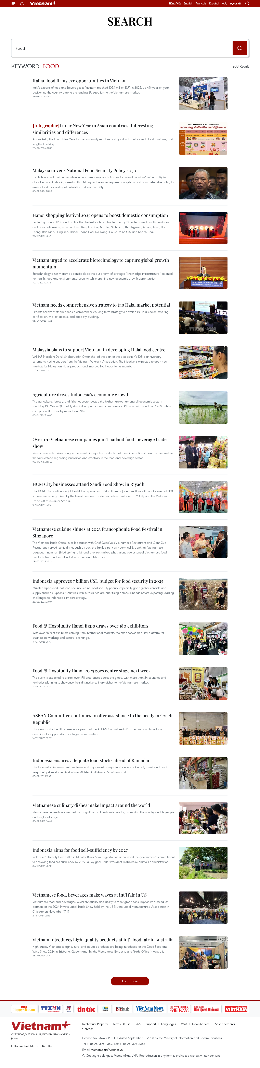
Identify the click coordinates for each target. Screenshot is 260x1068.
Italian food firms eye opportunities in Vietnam (79, 81)
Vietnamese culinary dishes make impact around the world (91, 805)
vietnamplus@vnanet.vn (107, 1050)
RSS (138, 1024)
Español (214, 3)
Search (130, 20)
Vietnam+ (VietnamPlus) (43, 3)
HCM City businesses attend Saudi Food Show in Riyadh (88, 484)
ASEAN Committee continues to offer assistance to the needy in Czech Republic (102, 718)
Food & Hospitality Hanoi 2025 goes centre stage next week (91, 671)
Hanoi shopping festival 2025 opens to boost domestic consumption (100, 215)
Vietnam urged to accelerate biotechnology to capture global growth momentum (100, 263)
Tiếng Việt (175, 3)
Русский (235, 3)
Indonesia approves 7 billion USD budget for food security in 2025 (97, 581)
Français (201, 3)
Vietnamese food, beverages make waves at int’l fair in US (89, 895)
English (188, 3)
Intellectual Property (95, 1024)
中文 (224, 3)
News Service (201, 1024)
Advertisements (225, 1024)
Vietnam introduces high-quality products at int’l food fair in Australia (102, 940)
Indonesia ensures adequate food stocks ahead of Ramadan (91, 760)
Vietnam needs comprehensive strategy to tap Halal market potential (101, 305)
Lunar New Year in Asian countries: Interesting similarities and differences (92, 128)
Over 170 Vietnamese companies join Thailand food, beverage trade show (99, 442)
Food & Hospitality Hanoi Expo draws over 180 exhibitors (90, 626)
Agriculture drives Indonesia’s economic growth (81, 394)
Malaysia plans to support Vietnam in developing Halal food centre (98, 350)
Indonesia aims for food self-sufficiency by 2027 (80, 850)
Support (151, 1024)
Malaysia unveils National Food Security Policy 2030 (84, 170)
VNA (184, 1024)
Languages (168, 1024)
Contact (87, 1029)
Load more (130, 981)
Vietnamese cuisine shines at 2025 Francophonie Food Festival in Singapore (97, 532)
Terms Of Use (121, 1024)
